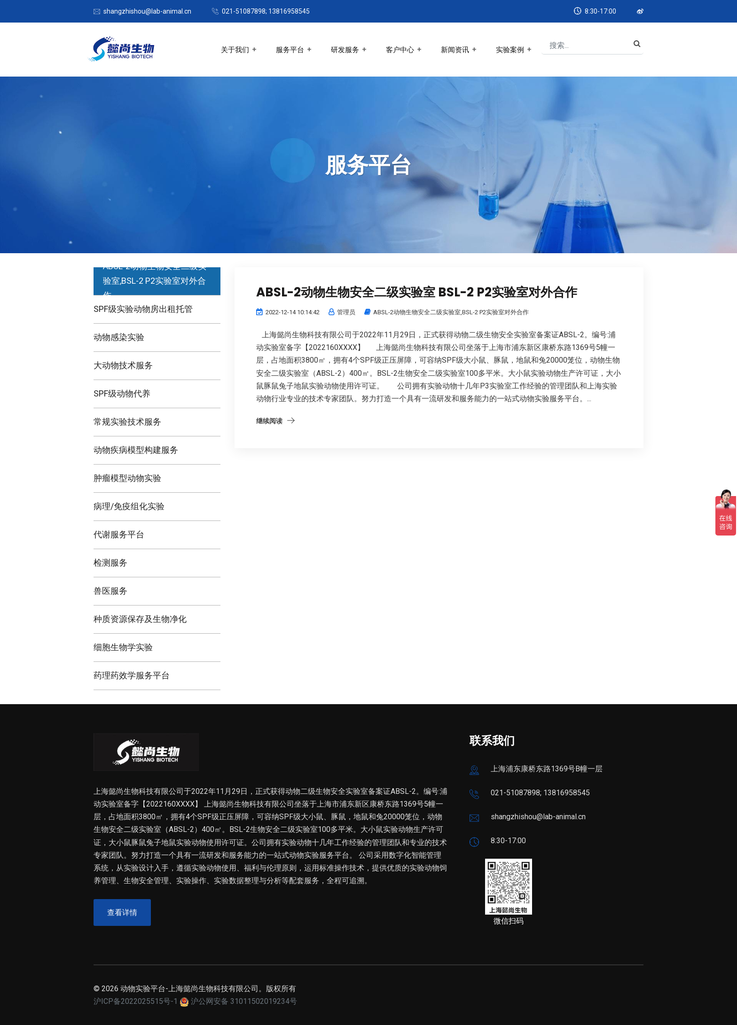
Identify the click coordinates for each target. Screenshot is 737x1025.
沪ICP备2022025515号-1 (136, 1001)
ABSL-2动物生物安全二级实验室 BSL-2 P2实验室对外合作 (416, 292)
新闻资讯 (455, 49)
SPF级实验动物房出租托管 (143, 309)
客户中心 (400, 49)
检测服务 (110, 562)
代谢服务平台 (119, 534)
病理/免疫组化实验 (129, 506)
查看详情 (122, 912)
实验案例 (510, 49)
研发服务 (345, 49)
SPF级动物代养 (122, 393)
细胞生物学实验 (123, 647)
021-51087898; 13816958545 (266, 11)
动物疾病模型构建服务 (136, 450)
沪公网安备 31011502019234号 (244, 1001)
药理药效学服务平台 (132, 675)
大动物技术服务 (123, 365)
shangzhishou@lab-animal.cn (147, 11)
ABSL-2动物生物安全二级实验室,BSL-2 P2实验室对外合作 (154, 280)
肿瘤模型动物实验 (127, 478)
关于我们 (235, 49)
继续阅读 (269, 421)
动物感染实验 (119, 337)
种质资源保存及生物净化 (140, 619)
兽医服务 (110, 591)
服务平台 (290, 49)
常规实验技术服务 (127, 422)
